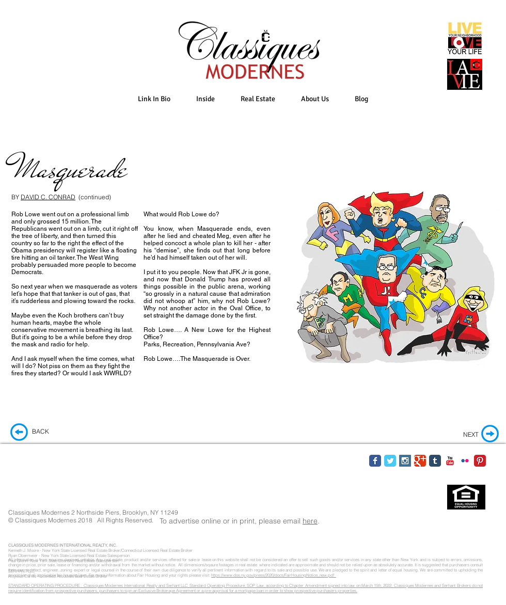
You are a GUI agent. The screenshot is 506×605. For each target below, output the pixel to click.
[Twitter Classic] (390, 461)
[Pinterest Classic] (480, 461)
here (310, 521)
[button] (205, 99)
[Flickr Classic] (465, 461)
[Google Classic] (420, 461)
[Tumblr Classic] (435, 461)
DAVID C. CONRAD (48, 197)
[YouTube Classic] (450, 461)
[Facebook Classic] (375, 461)
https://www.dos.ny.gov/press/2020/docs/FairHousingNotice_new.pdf (273, 575)
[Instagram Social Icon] (405, 461)
